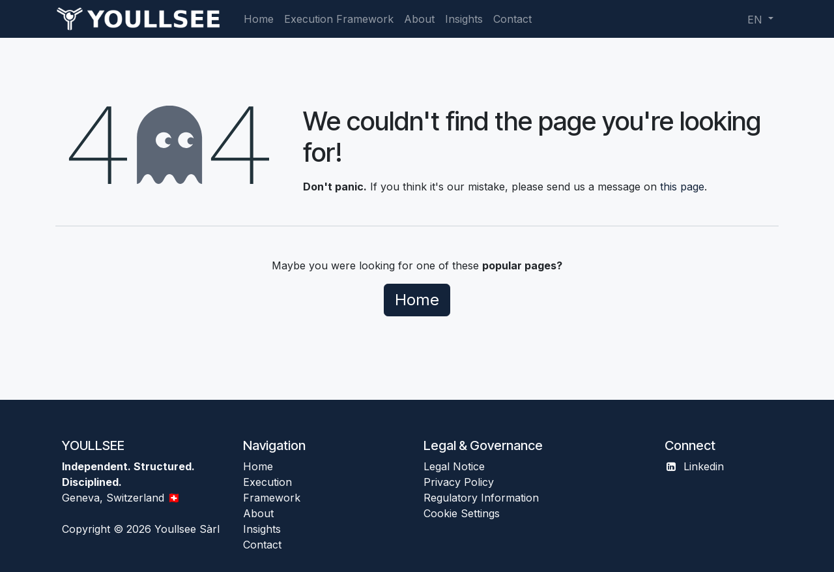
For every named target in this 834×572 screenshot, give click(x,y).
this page (682, 186)
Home (417, 299)
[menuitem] (258, 19)
